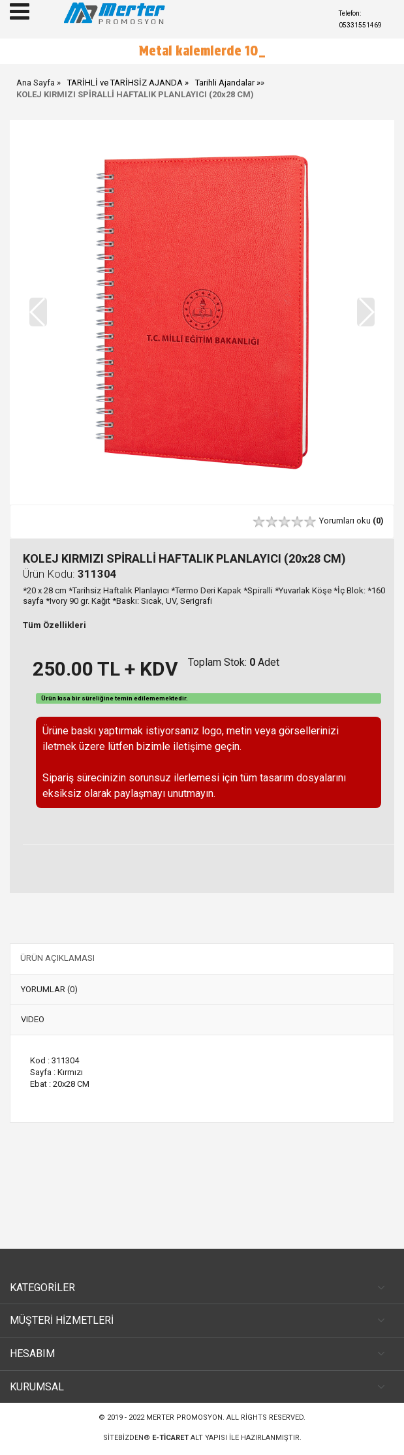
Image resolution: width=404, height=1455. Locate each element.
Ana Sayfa (35, 82)
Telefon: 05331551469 (360, 19)
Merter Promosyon (184, 1417)
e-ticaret (170, 1437)
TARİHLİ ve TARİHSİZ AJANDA (125, 82)
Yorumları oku (351, 520)
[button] (366, 312)
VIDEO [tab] (32, 1019)
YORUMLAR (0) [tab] (49, 989)
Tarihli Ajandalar (225, 82)
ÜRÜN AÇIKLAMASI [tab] (57, 958)
